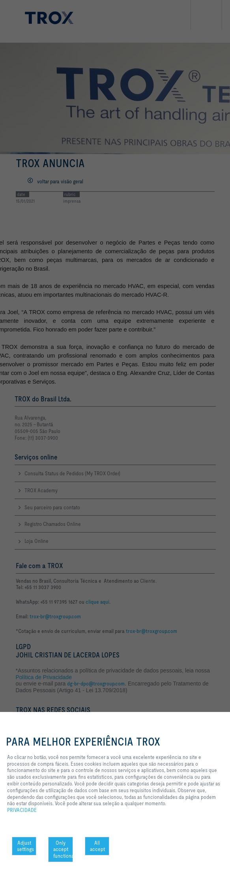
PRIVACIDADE (22, 810)
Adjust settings (25, 846)
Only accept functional (63, 849)
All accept (97, 846)
